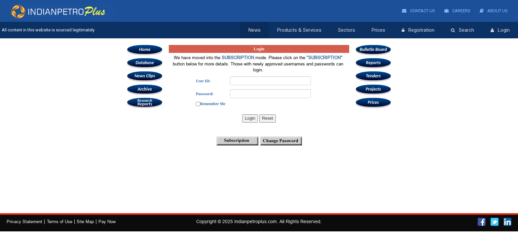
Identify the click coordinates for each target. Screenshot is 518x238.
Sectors (346, 30)
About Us (494, 10)
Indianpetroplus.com (255, 221)
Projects (373, 89)
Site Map (85, 221)
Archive (144, 89)
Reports (144, 102)
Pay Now (107, 221)
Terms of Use (59, 221)
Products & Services (299, 30)
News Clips (144, 76)
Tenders (373, 76)
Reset (267, 118)
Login (500, 30)
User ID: (203, 81)
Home (144, 49)
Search (462, 30)
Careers (457, 10)
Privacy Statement (24, 221)
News (254, 30)
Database (144, 62)
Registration (418, 30)
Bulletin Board (373, 49)
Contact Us (418, 10)
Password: (204, 94)
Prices (378, 30)
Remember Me (212, 103)
